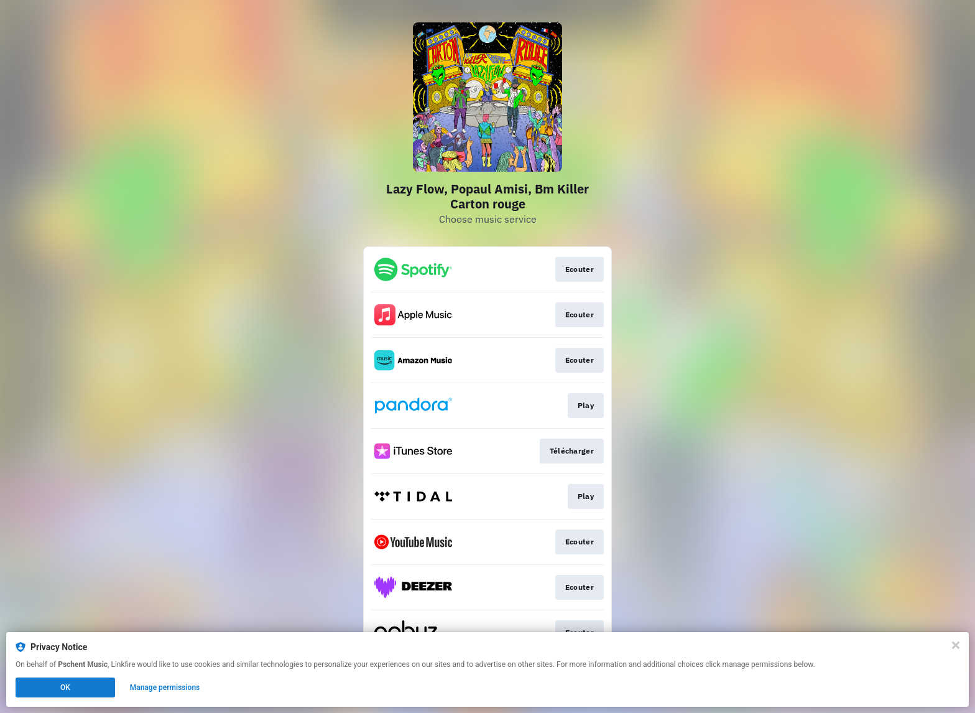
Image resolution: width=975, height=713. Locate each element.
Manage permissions (165, 687)
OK (65, 687)
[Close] (956, 645)
